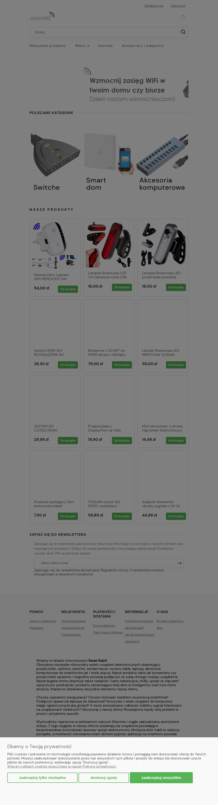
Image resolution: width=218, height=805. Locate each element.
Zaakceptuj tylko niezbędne (42, 778)
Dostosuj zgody (103, 778)
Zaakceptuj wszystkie (161, 777)
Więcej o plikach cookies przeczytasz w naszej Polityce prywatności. (61, 766)
